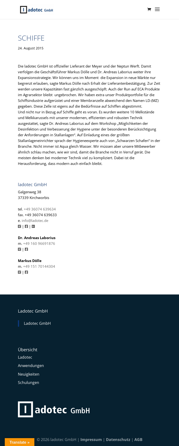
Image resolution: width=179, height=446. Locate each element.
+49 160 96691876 (39, 243)
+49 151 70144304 (39, 266)
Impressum (91, 439)
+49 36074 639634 (40, 209)
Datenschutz (118, 439)
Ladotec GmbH (33, 311)
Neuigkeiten (28, 374)
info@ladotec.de (35, 220)
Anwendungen (31, 365)
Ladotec (25, 357)
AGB (138, 439)
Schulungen (28, 382)
